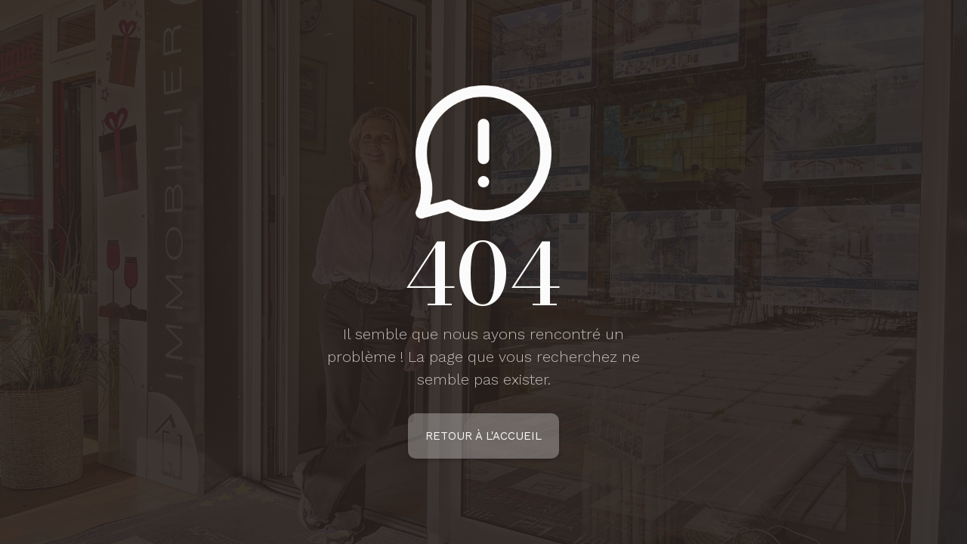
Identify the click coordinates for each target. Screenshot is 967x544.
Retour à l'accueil (483, 436)
